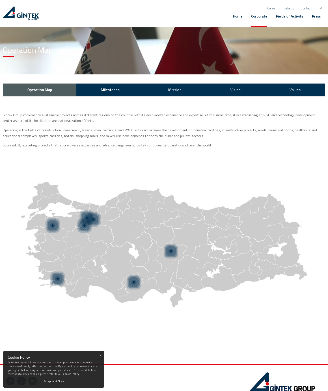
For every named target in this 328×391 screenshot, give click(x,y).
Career (272, 8)
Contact (306, 8)
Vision (235, 90)
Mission (174, 90)
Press (316, 16)
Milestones (110, 90)
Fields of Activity (289, 16)
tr (320, 8)
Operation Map (39, 90)
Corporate (259, 16)
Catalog (288, 8)
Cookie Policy (71, 374)
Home (237, 16)
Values (295, 90)
